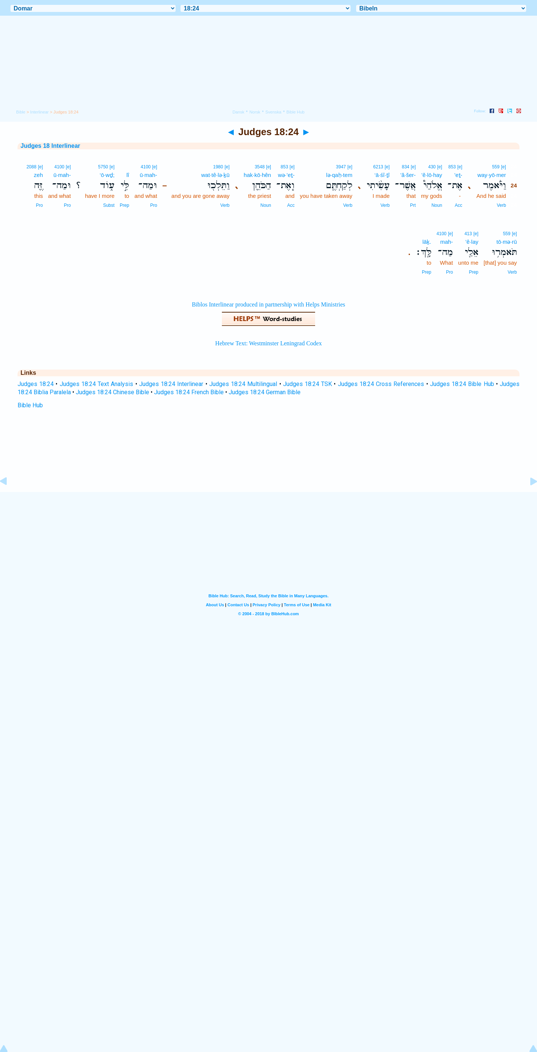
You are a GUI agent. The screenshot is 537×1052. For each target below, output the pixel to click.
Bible (20, 112)
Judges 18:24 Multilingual (243, 384)
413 (468, 233)
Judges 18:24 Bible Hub (462, 384)
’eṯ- (458, 175)
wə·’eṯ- (286, 175)
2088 (31, 166)
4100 (146, 166)
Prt (413, 205)
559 (495, 166)
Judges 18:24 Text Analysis (97, 384)
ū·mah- (148, 175)
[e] (503, 166)
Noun (436, 205)
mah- (446, 242)
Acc (458, 205)
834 (405, 166)
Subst (108, 205)
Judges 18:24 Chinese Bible (112, 392)
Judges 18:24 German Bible (265, 392)
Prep (124, 205)
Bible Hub (30, 405)
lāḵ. (427, 242)
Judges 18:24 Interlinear (171, 384)
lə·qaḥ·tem (339, 175)
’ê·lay (471, 242)
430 (432, 166)
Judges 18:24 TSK (307, 384)
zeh (38, 175)
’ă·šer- (408, 175)
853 (452, 166)
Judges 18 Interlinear (50, 146)
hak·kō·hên (257, 175)
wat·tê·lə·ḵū (215, 175)
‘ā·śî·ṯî (382, 175)
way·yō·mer (491, 175)
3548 (260, 166)
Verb (501, 205)
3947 (341, 166)
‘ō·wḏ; (107, 175)
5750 (103, 166)
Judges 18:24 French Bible (189, 392)
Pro (153, 205)
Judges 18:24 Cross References (381, 384)
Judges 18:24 (36, 384)
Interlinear (39, 112)
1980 (218, 166)
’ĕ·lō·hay (431, 175)
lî (127, 175)
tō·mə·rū (506, 242)
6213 (378, 166)
